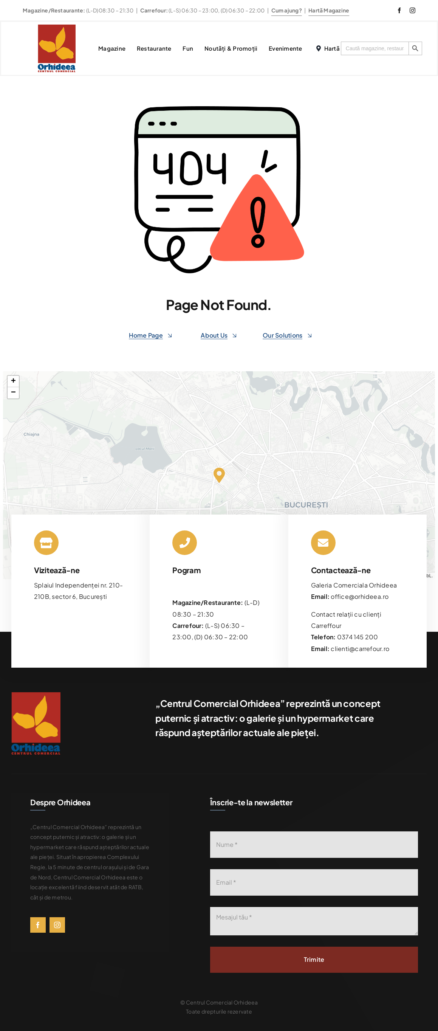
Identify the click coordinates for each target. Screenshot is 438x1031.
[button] (219, 475)
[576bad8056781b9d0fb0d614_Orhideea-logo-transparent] (57, 27)
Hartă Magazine (328, 10)
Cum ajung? (286, 10)
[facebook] (399, 10)
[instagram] (412, 10)
